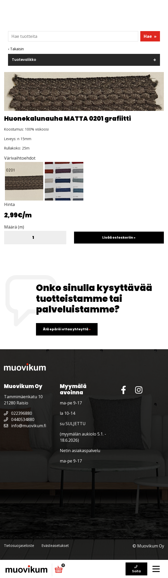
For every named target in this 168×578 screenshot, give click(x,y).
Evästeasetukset (55, 545)
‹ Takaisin (16, 48)
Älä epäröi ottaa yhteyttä (67, 329)
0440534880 (19, 419)
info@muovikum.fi (25, 426)
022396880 (18, 413)
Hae (150, 36)
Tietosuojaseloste (19, 545)
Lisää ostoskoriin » (118, 237)
